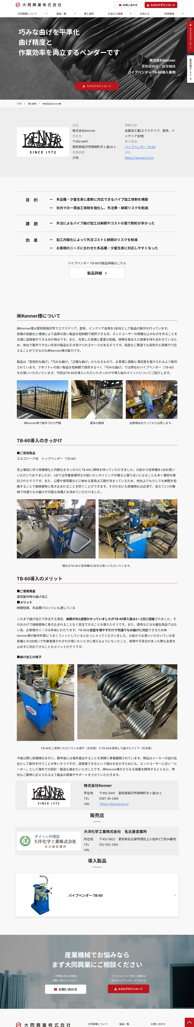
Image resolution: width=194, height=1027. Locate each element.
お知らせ (145, 13)
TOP (19, 103)
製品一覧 (61, 13)
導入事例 (89, 13)
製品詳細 (94, 273)
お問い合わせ (130, 5)
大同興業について (27, 13)
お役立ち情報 (115, 13)
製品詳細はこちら (190, 67)
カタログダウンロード (162, 5)
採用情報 (169, 13)
